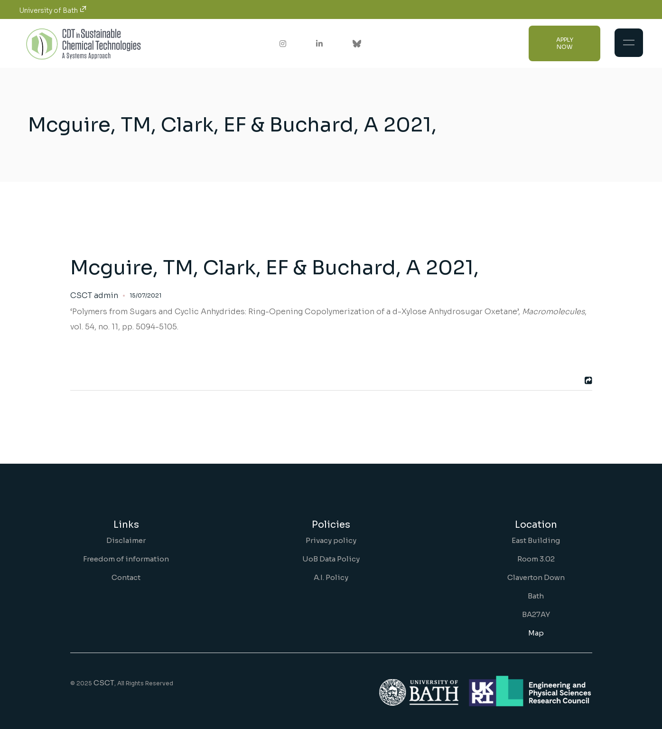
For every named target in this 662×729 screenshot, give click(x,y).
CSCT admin (94, 295)
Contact (126, 577)
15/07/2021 (145, 295)
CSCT (103, 682)
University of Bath (53, 10)
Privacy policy (331, 540)
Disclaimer (126, 540)
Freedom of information (126, 558)
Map (536, 632)
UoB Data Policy (331, 558)
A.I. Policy (331, 577)
